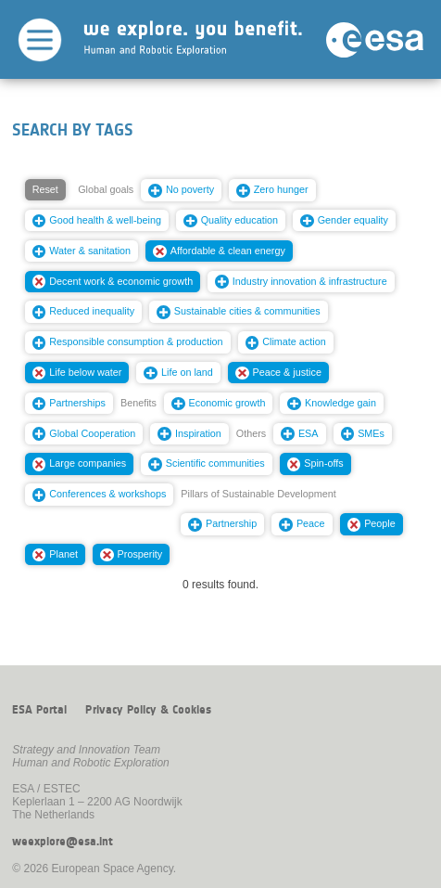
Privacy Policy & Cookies (148, 709)
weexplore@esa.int (62, 841)
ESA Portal (39, 709)
